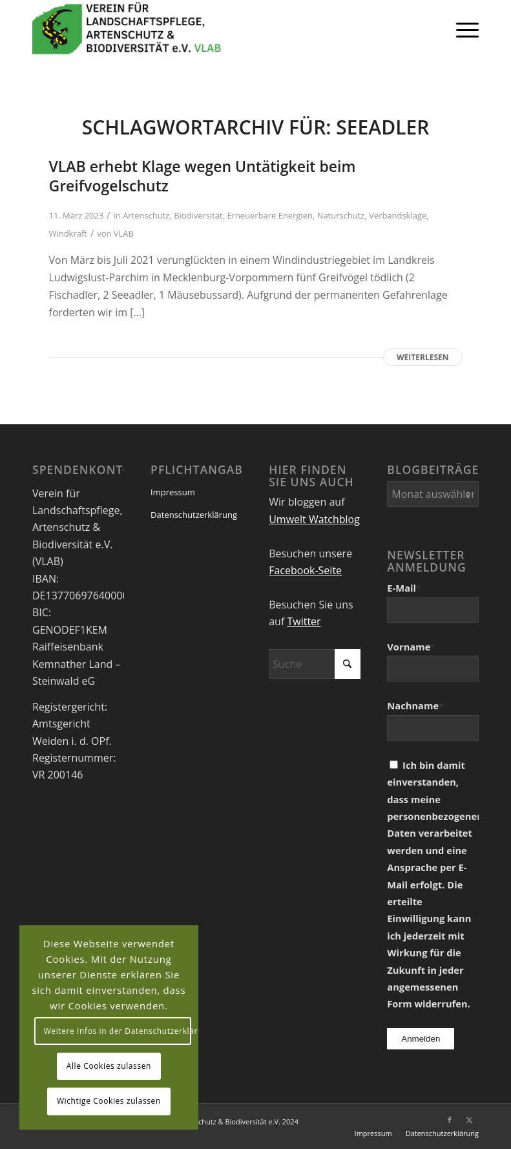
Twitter (303, 621)
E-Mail (404, 587)
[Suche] (314, 664)
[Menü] (461, 29)
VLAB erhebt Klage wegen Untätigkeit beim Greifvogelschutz (202, 176)
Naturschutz (341, 215)
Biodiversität (198, 215)
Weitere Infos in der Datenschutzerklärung (118, 1031)
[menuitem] (461, 29)
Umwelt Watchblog (314, 519)
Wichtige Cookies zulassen (109, 1100)
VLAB (124, 233)
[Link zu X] (469, 1120)
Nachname (415, 705)
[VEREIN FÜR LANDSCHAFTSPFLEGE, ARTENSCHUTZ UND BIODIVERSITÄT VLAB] (127, 29)
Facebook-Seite (305, 570)
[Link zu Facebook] (449, 1120)
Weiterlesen (422, 357)
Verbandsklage (397, 215)
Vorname (411, 646)
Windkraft (68, 233)
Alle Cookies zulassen (109, 1065)
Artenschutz (146, 215)
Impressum (173, 492)
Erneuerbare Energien (270, 215)
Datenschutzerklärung (194, 515)
